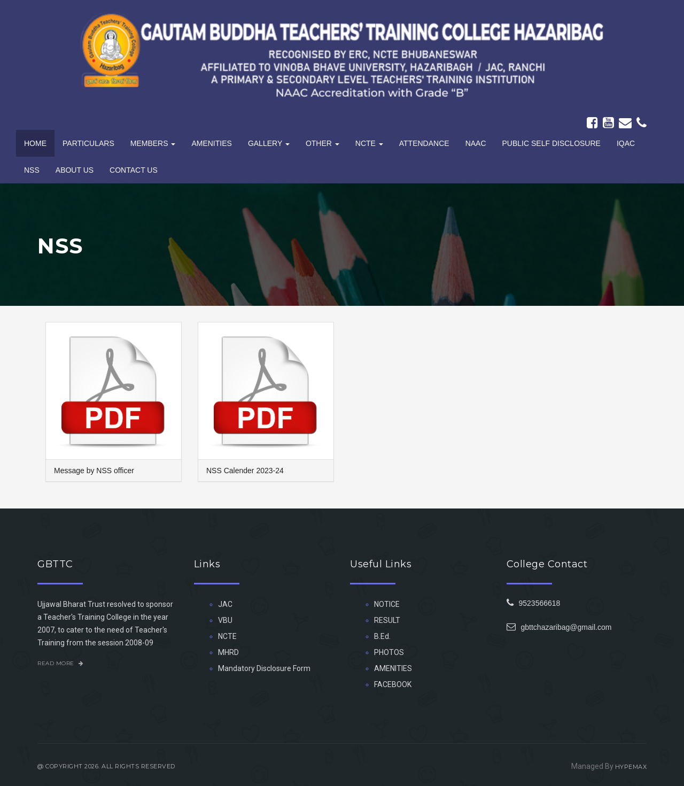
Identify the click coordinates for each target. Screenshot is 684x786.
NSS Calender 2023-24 (245, 470)
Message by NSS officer (94, 470)
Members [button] (153, 143)
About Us (75, 170)
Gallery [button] (269, 143)
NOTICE (387, 604)
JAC (225, 604)
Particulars (88, 143)
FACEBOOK (392, 684)
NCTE (227, 636)
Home (35, 143)
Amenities (211, 143)
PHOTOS (389, 652)
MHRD (228, 652)
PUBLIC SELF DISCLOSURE (551, 143)
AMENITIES (393, 668)
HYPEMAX (631, 766)
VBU (225, 620)
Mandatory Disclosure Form (264, 668)
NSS (32, 170)
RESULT (387, 620)
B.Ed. (382, 636)
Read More (60, 663)
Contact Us (134, 170)
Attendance (424, 143)
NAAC (475, 143)
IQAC (626, 143)
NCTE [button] (369, 143)
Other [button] (322, 143)
